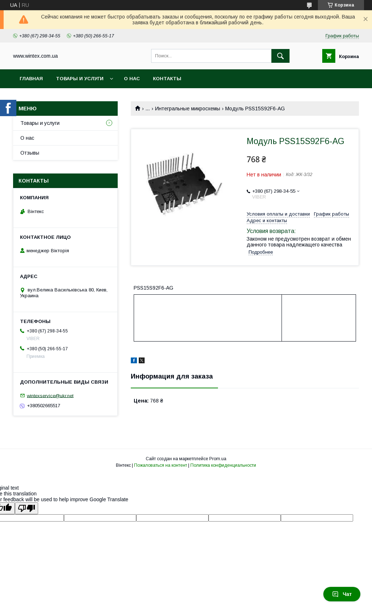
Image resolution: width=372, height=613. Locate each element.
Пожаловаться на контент (160, 465)
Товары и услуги (80, 78)
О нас (132, 78)
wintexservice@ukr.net (50, 395)
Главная (31, 78)
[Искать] (280, 56)
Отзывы (29, 153)
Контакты (167, 78)
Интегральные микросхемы (187, 108)
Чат (342, 594)
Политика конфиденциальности (223, 465)
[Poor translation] (26, 508)
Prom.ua (217, 458)
